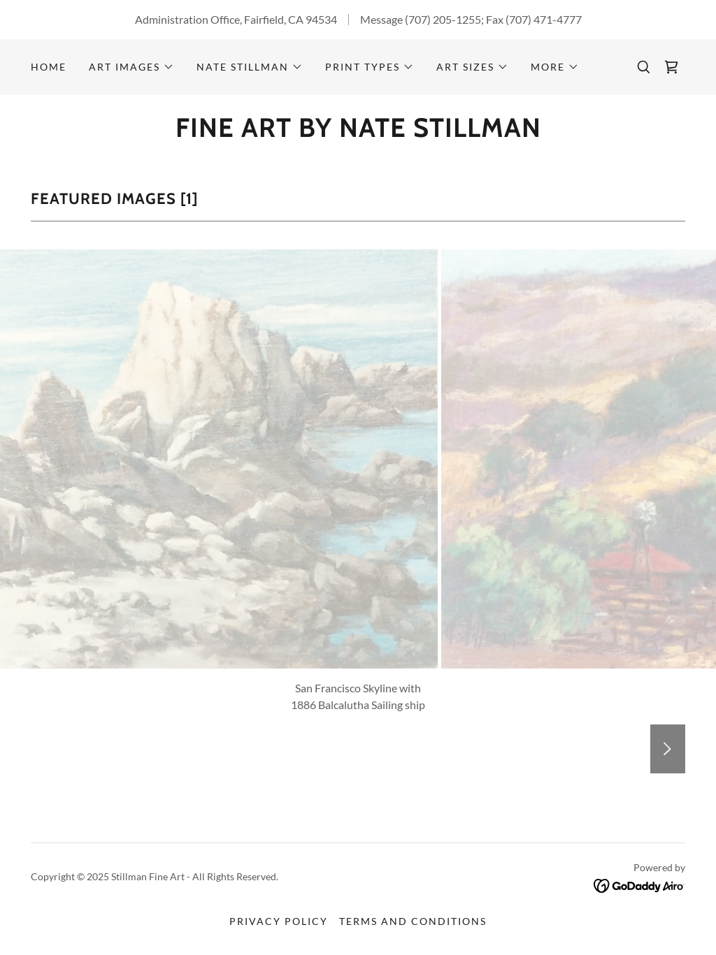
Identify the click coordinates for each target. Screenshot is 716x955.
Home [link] (48, 67)
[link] (671, 67)
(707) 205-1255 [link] (443, 19)
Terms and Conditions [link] (413, 921)
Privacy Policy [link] (278, 921)
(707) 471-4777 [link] (544, 19)
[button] (131, 67)
